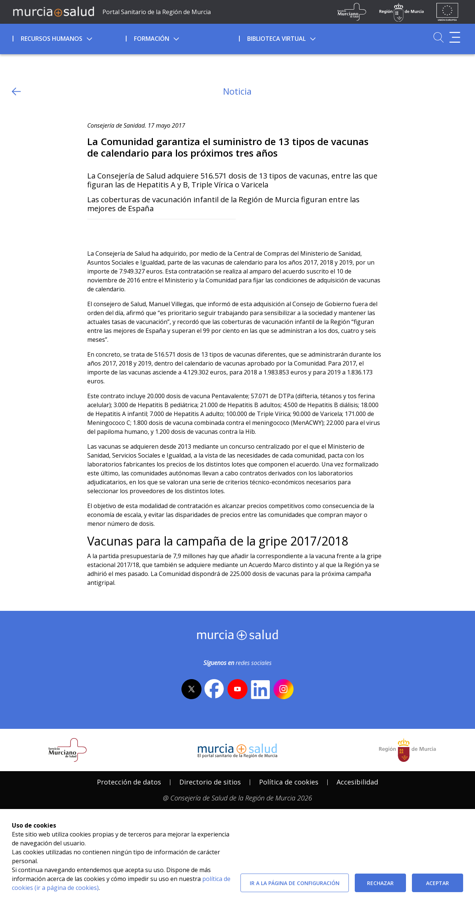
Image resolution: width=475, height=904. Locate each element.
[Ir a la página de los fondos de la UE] (447, 12)
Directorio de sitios (210, 781)
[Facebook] (107, 231)
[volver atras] (16, 91)
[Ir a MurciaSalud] (53, 11)
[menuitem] (68, 37)
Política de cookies (288, 781)
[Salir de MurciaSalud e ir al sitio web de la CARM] (407, 750)
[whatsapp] (121, 231)
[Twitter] (93, 231)
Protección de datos (129, 781)
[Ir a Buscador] (438, 37)
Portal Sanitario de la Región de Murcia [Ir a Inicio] (156, 12)
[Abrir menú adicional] (454, 37)
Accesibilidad (357, 781)
